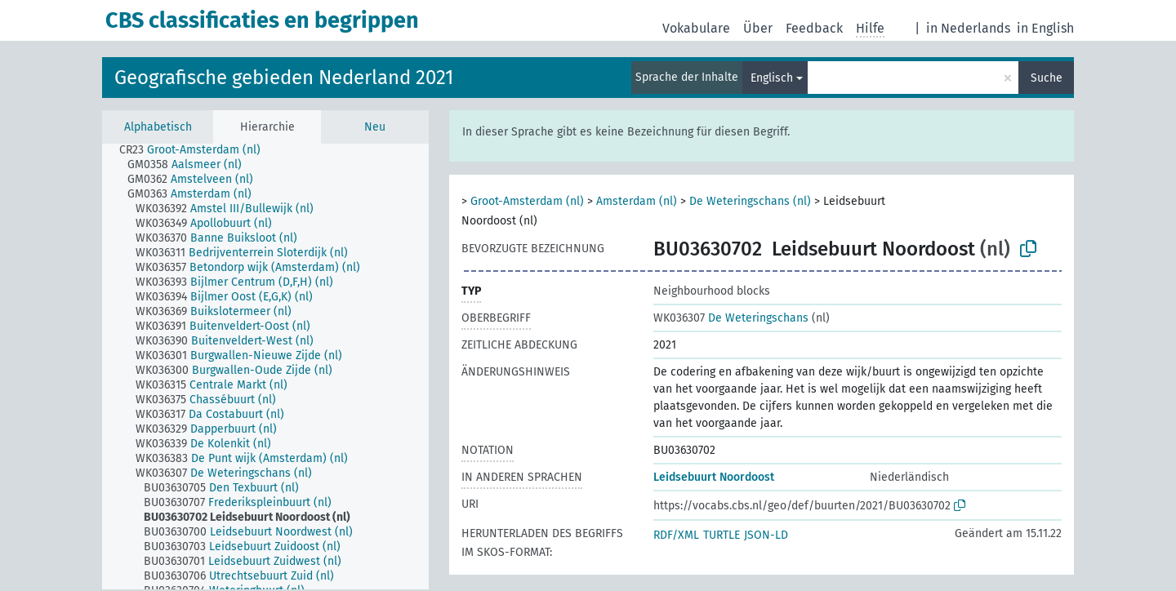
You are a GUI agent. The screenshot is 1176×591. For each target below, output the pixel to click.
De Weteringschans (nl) (750, 201)
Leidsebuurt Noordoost (713, 477)
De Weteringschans (730, 318)
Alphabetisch (158, 127)
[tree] (265, 366)
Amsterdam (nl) (636, 201)
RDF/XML (676, 535)
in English (1045, 28)
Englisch (772, 78)
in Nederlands (968, 28)
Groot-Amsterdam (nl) (527, 201)
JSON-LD (766, 535)
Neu (374, 127)
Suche (1046, 78)
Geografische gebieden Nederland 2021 (283, 77)
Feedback (814, 28)
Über (758, 28)
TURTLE (721, 535)
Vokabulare (696, 28)
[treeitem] (196, 150)
